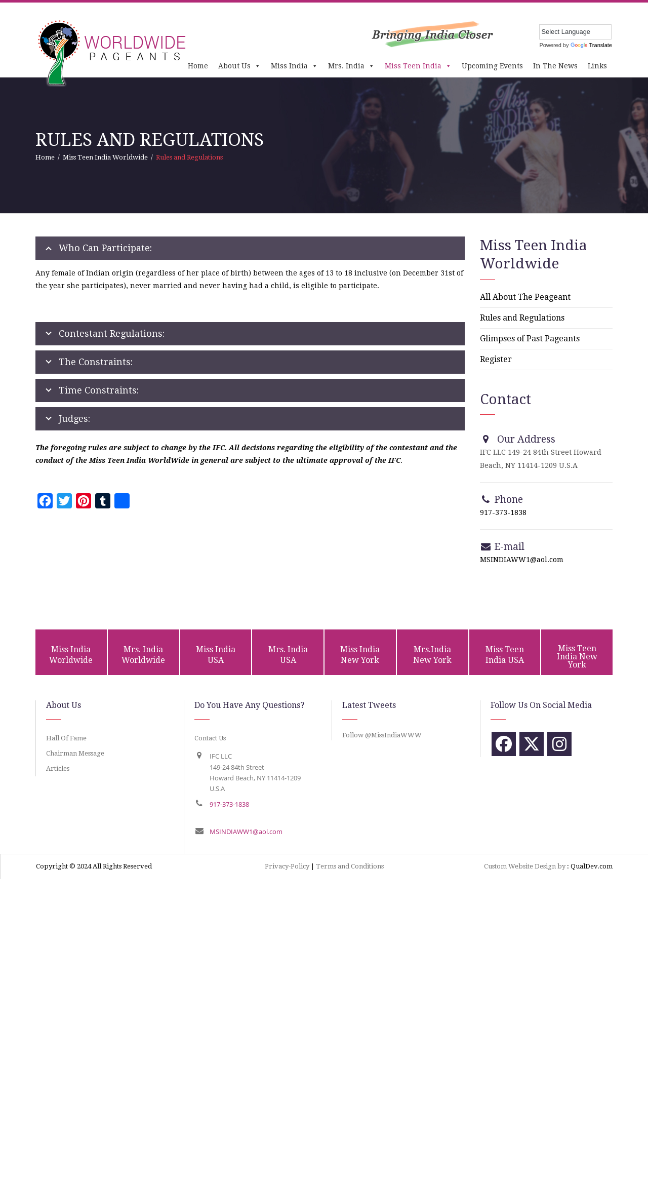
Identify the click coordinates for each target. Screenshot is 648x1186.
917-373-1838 (503, 512)
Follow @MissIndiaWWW (382, 735)
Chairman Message (75, 753)
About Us (239, 66)
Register (496, 359)
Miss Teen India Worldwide (105, 157)
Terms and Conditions (350, 866)
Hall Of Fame (66, 738)
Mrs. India (351, 66)
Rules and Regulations (522, 318)
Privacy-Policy (287, 866)
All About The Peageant (525, 297)
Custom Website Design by (524, 866)
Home (198, 66)
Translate (591, 45)
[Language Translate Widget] (575, 31)
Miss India (294, 66)
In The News (555, 66)
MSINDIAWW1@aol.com (521, 560)
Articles (57, 768)
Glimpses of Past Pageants (530, 338)
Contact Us (210, 738)
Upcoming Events (492, 66)
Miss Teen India (418, 66)
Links (597, 66)
